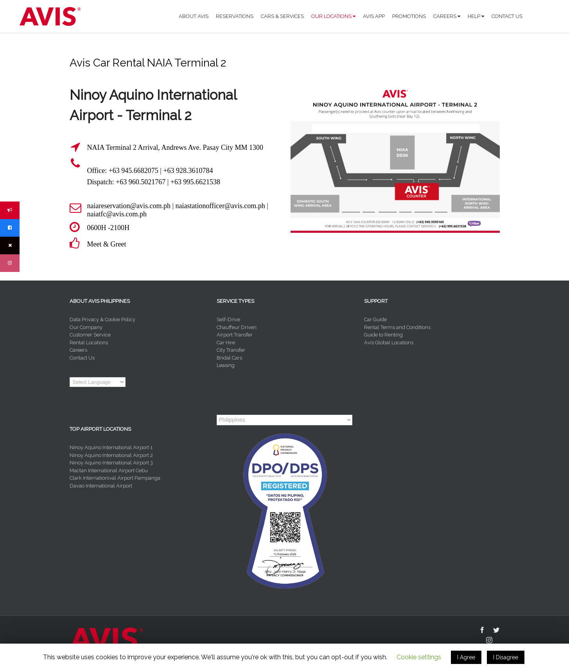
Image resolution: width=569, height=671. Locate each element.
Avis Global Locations (388, 342)
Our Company (86, 327)
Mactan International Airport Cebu (109, 470)
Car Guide (375, 319)
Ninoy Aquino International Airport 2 (111, 455)
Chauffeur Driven (237, 327)
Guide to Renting (383, 335)
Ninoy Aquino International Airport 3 (111, 463)
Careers (78, 350)
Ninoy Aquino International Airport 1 (111, 447)
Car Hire (226, 342)
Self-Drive (228, 319)
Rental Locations (89, 342)
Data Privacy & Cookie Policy (102, 319)
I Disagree (505, 657)
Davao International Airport (101, 486)
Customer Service (90, 335)
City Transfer (231, 350)
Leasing (226, 365)
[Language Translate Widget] (98, 382)
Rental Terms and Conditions (397, 327)
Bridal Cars (229, 358)
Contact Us (82, 358)
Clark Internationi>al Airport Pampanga (115, 478)
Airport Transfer (235, 335)
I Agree (466, 657)
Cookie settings (419, 657)
